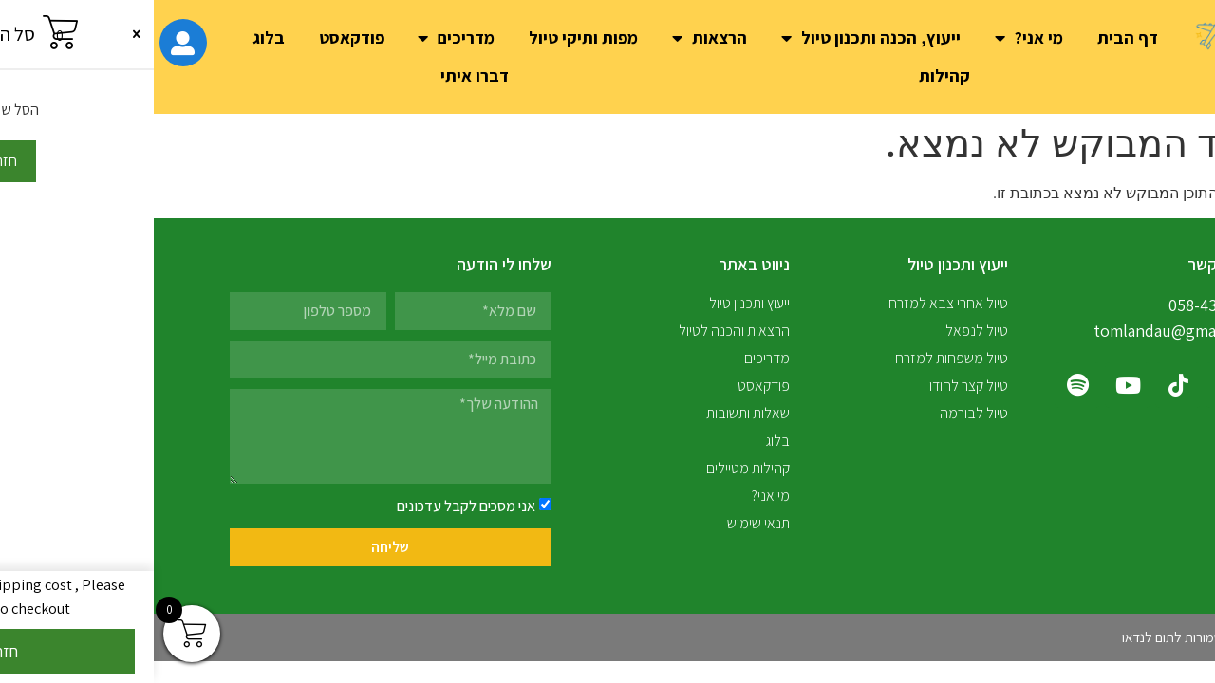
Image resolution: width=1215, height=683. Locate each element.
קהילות (790, 75)
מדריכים (302, 38)
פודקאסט (198, 37)
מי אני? (875, 38)
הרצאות (555, 38)
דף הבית (974, 37)
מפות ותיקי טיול (429, 37)
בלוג (115, 37)
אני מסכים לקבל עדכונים (312, 506)
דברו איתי (321, 75)
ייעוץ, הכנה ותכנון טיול (717, 38)
